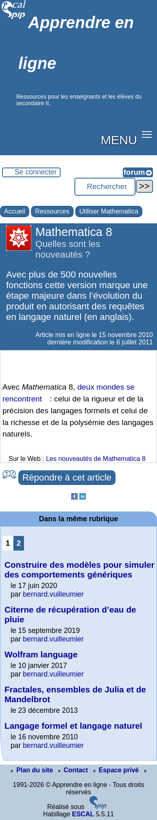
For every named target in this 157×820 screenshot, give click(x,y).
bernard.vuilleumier (53, 594)
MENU (119, 140)
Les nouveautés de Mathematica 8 (96, 458)
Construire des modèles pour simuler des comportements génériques (79, 569)
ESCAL (83, 814)
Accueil (14, 211)
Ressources (52, 211)
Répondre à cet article (66, 477)
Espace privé (117, 770)
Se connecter (36, 172)
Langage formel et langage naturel (73, 725)
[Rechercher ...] (104, 187)
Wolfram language (41, 654)
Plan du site (33, 770)
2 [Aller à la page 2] (19, 543)
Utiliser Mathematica (108, 211)
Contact (74, 770)
